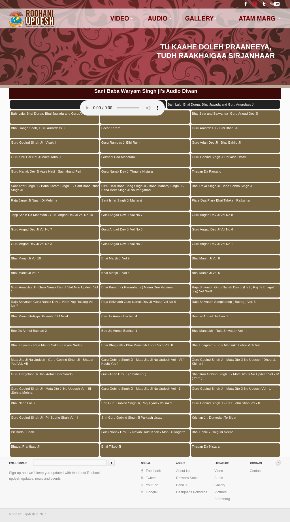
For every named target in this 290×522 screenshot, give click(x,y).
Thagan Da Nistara (205, 446)
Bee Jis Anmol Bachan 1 (119, 330)
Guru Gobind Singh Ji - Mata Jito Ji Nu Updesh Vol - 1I (141, 388)
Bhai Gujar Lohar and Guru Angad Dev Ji (131, 113)
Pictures (220, 492)
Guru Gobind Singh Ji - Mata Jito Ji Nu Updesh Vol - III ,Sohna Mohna (51, 390)
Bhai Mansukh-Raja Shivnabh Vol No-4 (39, 316)
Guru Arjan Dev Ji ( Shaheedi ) (123, 374)
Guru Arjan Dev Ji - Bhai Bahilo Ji (216, 142)
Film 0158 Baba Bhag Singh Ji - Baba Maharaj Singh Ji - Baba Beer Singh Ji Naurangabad (142, 188)
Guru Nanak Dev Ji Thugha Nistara (127, 171)
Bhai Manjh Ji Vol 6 (115, 272)
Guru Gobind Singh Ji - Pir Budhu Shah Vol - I (44, 417)
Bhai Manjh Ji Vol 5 (206, 272)
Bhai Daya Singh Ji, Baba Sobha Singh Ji (222, 186)
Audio (218, 478)
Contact (255, 471)
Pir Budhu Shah (22, 432)
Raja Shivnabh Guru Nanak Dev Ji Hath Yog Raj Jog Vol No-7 (52, 303)
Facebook (245, 4)
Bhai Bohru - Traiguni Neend (212, 432)
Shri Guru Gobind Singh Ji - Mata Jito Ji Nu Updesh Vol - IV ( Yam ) (235, 376)
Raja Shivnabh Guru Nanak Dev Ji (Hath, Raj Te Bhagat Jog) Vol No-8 (233, 289)
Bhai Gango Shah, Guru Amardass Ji (38, 128)
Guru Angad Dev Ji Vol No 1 (212, 244)
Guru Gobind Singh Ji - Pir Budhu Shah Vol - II (226, 403)
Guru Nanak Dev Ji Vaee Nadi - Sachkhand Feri (46, 171)
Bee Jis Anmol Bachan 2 (29, 330)
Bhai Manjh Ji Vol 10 (26, 258)
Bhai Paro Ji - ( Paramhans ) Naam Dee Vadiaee (137, 287)
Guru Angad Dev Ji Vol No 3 (31, 244)
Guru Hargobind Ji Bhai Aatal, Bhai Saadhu (42, 374)
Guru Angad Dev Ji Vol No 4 (212, 229)
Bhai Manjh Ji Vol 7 (25, 272)
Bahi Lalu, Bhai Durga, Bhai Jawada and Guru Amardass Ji (54, 113)
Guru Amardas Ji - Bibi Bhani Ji (215, 128)
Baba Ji (181, 485)
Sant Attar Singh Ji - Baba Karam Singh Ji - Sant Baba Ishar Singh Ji (55, 188)
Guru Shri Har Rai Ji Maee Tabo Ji (36, 157)
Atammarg (222, 499)
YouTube (275, 4)
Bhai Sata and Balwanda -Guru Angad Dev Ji (225, 113)
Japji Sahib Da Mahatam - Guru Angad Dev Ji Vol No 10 (52, 215)
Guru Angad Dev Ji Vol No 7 (122, 215)
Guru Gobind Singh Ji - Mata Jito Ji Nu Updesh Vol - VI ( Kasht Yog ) (142, 361)
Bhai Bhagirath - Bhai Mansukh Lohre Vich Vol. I (227, 345)
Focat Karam (110, 128)
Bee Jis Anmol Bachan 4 (119, 316)
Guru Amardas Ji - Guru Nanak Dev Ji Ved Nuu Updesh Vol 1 (54, 289)
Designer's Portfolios (191, 492)
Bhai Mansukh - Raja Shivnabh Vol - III (220, 330)
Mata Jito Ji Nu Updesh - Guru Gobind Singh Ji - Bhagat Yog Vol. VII (52, 361)
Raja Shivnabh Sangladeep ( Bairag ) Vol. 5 (223, 301)
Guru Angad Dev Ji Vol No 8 (212, 215)
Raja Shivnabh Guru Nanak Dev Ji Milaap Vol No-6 (138, 301)
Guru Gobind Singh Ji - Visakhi (33, 142)
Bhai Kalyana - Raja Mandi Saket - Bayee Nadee (47, 345)
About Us (183, 471)
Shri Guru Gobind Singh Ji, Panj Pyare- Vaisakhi (136, 403)
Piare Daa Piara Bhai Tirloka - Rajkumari (221, 200)
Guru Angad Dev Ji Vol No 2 (122, 244)
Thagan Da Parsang (206, 171)
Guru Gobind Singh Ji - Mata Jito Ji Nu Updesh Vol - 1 (231, 388)
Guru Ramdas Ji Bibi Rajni (120, 142)
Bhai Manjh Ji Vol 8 (206, 258)
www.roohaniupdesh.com (35, 18)
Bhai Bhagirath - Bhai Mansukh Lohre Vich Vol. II (137, 345)
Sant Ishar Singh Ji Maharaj (121, 200)
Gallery (219, 485)
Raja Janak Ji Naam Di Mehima (34, 200)
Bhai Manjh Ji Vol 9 (115, 258)
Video (218, 471)
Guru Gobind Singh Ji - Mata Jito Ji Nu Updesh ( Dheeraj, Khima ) (234, 361)
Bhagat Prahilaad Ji (25, 446)
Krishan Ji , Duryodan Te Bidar (214, 417)
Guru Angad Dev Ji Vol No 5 (122, 229)
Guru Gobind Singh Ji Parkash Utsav (219, 157)
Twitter (264, 4)
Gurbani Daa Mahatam (118, 157)
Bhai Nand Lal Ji (23, 403)
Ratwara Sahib (187, 478)
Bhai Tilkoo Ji (111, 446)
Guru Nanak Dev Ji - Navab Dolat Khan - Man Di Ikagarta (143, 432)
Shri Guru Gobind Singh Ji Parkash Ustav (131, 417)
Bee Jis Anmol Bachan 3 (210, 316)
